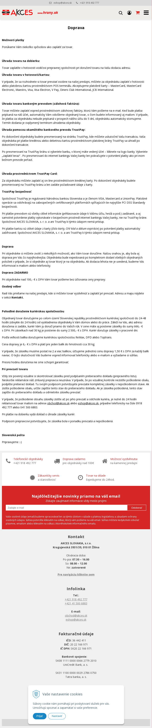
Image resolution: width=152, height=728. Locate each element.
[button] (120, 12)
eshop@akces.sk (63, 2)
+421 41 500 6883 (76, 603)
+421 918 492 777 (89, 2)
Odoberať (136, 507)
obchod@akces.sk (58, 403)
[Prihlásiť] (129, 12)
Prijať (40, 716)
